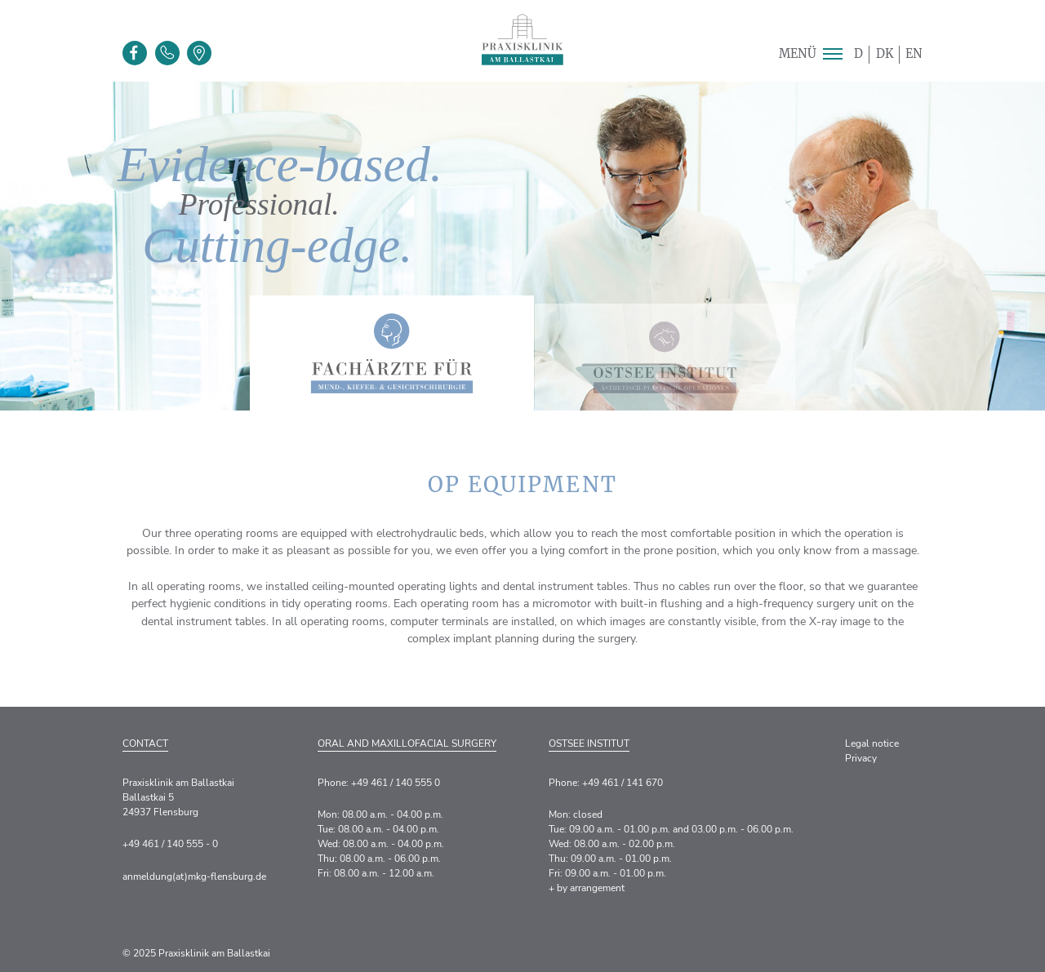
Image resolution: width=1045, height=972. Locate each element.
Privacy (861, 758)
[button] (832, 53)
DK (884, 54)
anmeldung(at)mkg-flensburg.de (194, 876)
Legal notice (872, 743)
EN (914, 54)
